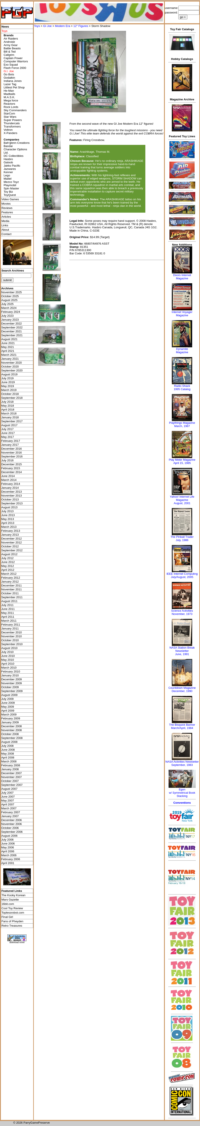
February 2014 (10, 483)
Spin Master (11, 188)
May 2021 (7, 347)
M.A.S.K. (9, 97)
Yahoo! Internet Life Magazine (182, 498)
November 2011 (11, 589)
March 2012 (8, 573)
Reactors (9, 103)
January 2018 (10, 417)
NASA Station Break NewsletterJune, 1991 (182, 651)
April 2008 (7, 757)
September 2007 (12, 785)
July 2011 (7, 605)
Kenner (8, 172)
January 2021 (10, 358)
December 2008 (11, 726)
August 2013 (9, 507)
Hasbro (8, 159)
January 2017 (10, 444)
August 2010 (9, 648)
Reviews (7, 208)
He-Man (9, 90)
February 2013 (10, 530)
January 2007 (10, 816)
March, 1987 (182, 426)
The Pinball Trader (181, 536)
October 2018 (10, 394)
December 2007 (11, 773)
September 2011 (12, 597)
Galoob (8, 162)
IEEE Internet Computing (182, 573)
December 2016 (11, 448)
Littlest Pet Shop (14, 87)
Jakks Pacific (12, 165)
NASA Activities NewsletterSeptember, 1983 (182, 763)
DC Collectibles (13, 155)
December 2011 (11, 585)
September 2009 (12, 691)
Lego (7, 175)
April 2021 (7, 351)
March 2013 (8, 526)
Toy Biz (8, 191)
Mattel (7, 178)
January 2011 (10, 628)
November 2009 (11, 683)
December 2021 (11, 331)
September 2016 (12, 456)
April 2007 (7, 804)
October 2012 (10, 546)
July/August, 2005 (182, 577)
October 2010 (10, 640)
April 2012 (7, 569)
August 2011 (9, 601)
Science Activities (182, 610)
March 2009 (8, 714)
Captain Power (13, 58)
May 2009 (7, 706)
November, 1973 (182, 614)
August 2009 (9, 695)
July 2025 (7, 304)
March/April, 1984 (182, 728)
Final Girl (7, 917)
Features (7, 212)
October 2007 (10, 781)
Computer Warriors (16, 61)
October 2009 (10, 687)
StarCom (9, 113)
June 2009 (8, 702)
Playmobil (10, 185)
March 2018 (8, 413)
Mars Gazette (10, 899)
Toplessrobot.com (13, 912)
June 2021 (8, 343)
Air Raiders (11, 38)
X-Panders (10, 133)
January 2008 (10, 769)
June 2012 (8, 562)
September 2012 (12, 550)
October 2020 (10, 366)
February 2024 (10, 311)
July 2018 (7, 401)
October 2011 (10, 593)
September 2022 (12, 327)
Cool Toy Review (12, 908)
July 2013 (7, 511)
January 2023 (10, 319)
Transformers (12, 126)
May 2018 (7, 405)
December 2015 (11, 464)
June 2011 (8, 609)
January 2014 (10, 487)
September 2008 (12, 738)
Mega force (11, 100)
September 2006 (12, 831)
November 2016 (11, 452)
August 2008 (9, 741)
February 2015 (10, 468)
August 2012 (9, 554)
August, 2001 (182, 503)
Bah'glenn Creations (17, 142)
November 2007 (11, 777)
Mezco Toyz (11, 182)
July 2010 (7, 652)
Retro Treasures (12, 925)
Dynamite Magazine (182, 350)
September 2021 (12, 335)
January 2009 (10, 722)
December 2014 (11, 472)
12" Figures (80, 26)
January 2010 (10, 675)
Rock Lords (11, 107)
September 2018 (12, 397)
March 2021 (8, 354)
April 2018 (7, 409)
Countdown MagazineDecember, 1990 (182, 689)
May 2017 (7, 437)
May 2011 (7, 612)
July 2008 (7, 745)
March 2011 (8, 620)
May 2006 (7, 847)
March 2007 (8, 808)
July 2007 (7, 792)
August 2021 (9, 339)
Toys (37, 26)
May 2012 (7, 566)
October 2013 (10, 499)
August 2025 (9, 300)
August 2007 (9, 788)
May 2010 (7, 659)
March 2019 (8, 390)
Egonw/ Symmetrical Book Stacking (182, 793)
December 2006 (11, 820)
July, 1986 (182, 540)
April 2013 (7, 523)
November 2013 (11, 495)
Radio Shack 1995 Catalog (182, 387)
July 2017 (7, 429)
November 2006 (11, 824)
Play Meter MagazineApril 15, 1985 (182, 461)
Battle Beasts (12, 48)
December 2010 (11, 632)
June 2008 (8, 749)
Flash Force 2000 (15, 68)
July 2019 (7, 378)
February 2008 (10, 765)
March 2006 (8, 855)
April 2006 (7, 851)
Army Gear (11, 45)
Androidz (9, 41)
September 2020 (12, 370)
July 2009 (7, 698)
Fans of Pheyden (12, 921)
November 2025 (11, 292)
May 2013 (7, 519)
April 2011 (7, 616)
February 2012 (10, 577)
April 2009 (7, 710)
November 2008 (11, 730)
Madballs (9, 94)
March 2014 (8, 480)
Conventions (182, 802)
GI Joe (47, 26)
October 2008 (10, 734)
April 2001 (7, 863)
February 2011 (10, 624)
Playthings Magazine (182, 422)
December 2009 (11, 679)
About (5, 229)
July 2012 (7, 558)
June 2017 (8, 433)
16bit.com (8, 904)
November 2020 (11, 362)
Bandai (8, 146)
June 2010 (8, 655)
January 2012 (10, 581)
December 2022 (11, 323)
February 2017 (10, 440)
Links (5, 225)
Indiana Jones (13, 81)
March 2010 (8, 667)
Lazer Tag (10, 84)
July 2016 (7, 460)
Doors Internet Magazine (182, 276)
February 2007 (10, 812)
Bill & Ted (10, 51)
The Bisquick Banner (182, 724)
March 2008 (8, 761)
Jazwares (10, 169)
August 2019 (9, 374)
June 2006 (8, 843)
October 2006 (10, 828)
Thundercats (12, 123)
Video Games (10, 199)
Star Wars (10, 116)
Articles (6, 216)
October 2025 (10, 296)
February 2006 (10, 859)
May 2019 (7, 386)
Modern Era (62, 26)
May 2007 (7, 800)
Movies (6, 203)
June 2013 (8, 515)
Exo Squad (11, 64)
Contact (6, 234)
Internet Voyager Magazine (182, 313)
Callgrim (9, 54)
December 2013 (11, 491)
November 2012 (11, 542)
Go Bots (9, 74)
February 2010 (10, 671)
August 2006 (9, 835)
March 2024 (8, 308)
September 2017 (12, 421)
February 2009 (10, 718)
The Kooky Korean (13, 895)
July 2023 (7, 315)
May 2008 (7, 753)
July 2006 (7, 839)
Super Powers (13, 120)
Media (5, 221)
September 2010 (12, 644)
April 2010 (7, 663)
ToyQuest (10, 195)
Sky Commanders (15, 110)
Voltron (8, 129)
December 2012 (11, 538)
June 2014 (8, 476)
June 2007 (8, 796)
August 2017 (9, 425)
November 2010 (11, 636)
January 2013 (10, 534)
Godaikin (9, 77)
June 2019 (8, 382)
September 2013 (12, 503)
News (5, 26)
